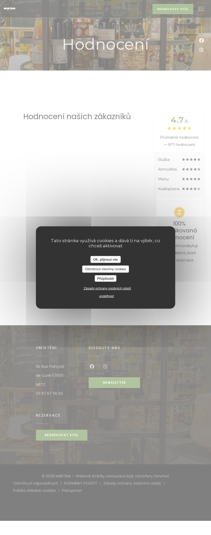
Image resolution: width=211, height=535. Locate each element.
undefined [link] (106, 296)
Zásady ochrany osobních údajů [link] (107, 288)
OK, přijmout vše (105, 259)
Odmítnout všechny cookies (105, 269)
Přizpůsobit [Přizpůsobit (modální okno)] (105, 278)
